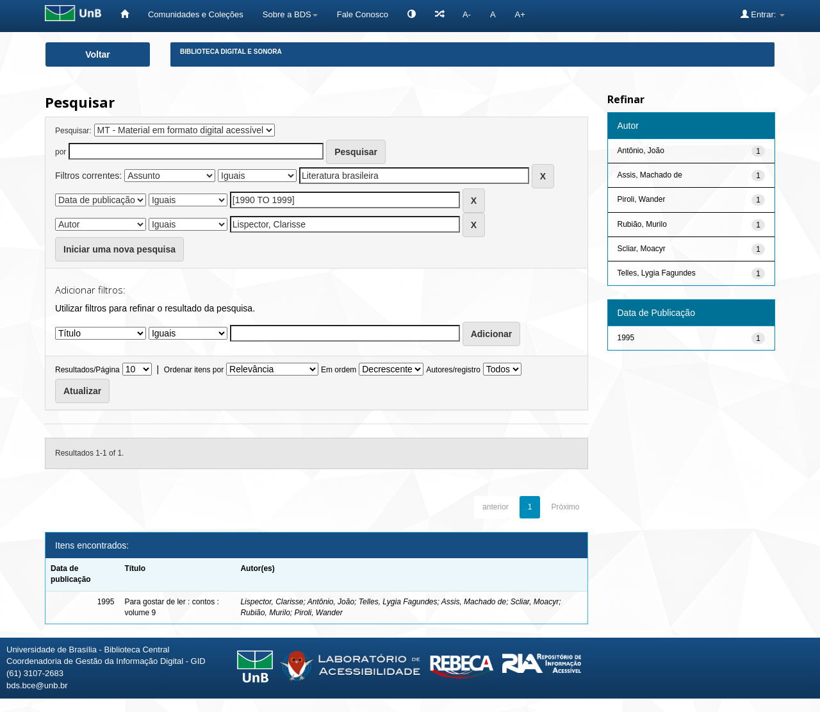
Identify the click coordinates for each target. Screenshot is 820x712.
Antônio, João (331, 601)
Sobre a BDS (290, 14)
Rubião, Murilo (265, 612)
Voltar (97, 54)
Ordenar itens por (194, 369)
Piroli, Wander (318, 612)
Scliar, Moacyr (535, 601)
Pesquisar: (73, 130)
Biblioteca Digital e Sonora (231, 51)
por (60, 151)
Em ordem (338, 369)
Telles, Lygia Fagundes (398, 601)
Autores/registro (453, 369)
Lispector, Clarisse (271, 601)
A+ (520, 14)
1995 (626, 337)
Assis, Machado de (473, 601)
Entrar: (763, 14)
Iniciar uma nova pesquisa (119, 249)
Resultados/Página (87, 369)
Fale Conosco (362, 14)
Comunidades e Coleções (195, 14)
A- (467, 14)
